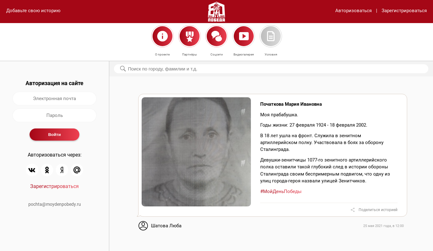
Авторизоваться (353, 10)
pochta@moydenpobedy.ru (54, 204)
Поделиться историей (378, 210)
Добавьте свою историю (33, 10)
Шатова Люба (166, 226)
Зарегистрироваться (404, 10)
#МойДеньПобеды (281, 191)
